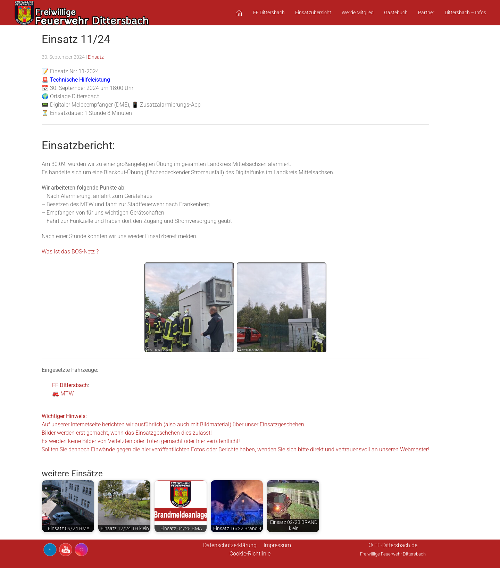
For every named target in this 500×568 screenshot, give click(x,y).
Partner (426, 12)
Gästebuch (396, 12)
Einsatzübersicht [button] (313, 12)
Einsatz (96, 57)
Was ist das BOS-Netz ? (70, 251)
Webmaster (414, 449)
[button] (239, 12)
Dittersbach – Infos (465, 12)
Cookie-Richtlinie (250, 553)
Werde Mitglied (358, 12)
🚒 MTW (63, 393)
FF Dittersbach (70, 385)
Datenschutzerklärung (230, 545)
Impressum (277, 545)
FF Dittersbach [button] (269, 12)
